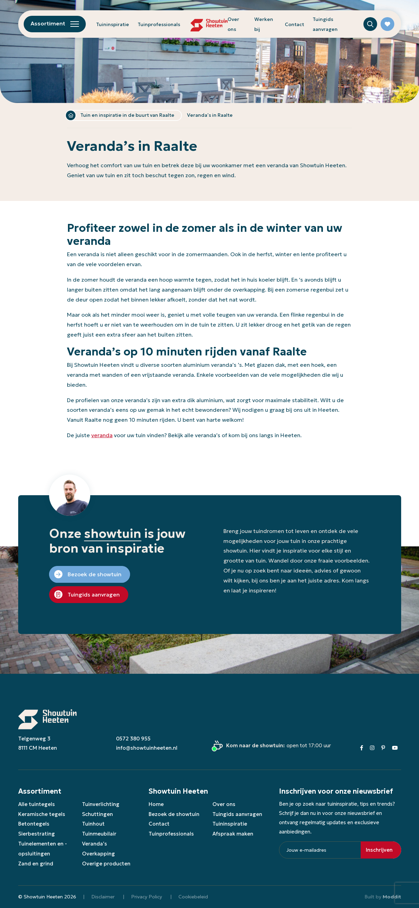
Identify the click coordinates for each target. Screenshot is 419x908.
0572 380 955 (133, 738)
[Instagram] (372, 747)
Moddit (392, 897)
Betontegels (33, 823)
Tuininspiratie (112, 24)
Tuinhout (93, 823)
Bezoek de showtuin (174, 814)
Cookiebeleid (193, 897)
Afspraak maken (232, 833)
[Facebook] (361, 747)
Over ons (223, 804)
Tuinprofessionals (159, 24)
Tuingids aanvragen (237, 814)
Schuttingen (97, 814)
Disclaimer (103, 897)
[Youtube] (394, 747)
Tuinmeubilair (99, 833)
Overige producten (106, 863)
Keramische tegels (41, 814)
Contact (294, 24)
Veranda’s (94, 843)
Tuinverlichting (100, 804)
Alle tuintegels (36, 804)
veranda (102, 435)
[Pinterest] (383, 747)
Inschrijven (379, 850)
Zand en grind (35, 863)
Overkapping (98, 853)
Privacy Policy (146, 897)
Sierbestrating (36, 833)
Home (70, 115)
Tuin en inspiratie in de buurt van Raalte (127, 115)
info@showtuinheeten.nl (146, 748)
